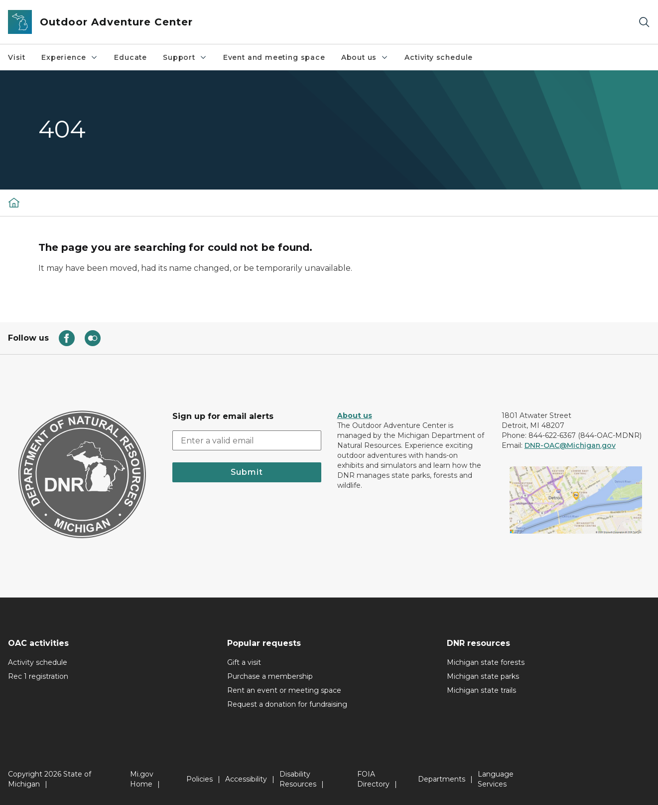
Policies (199, 779)
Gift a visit (244, 662)
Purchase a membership (270, 676)
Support (185, 57)
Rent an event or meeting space (284, 690)
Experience (69, 57)
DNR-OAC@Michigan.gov (570, 445)
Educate (130, 57)
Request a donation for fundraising (287, 704)
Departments (441, 779)
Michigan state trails (481, 690)
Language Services (496, 779)
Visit (16, 57)
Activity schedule (438, 57)
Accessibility (246, 779)
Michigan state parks (483, 676)
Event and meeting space (274, 57)
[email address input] (246, 440)
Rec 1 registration (38, 676)
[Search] (644, 22)
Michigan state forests (486, 662)
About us (365, 57)
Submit (247, 472)
